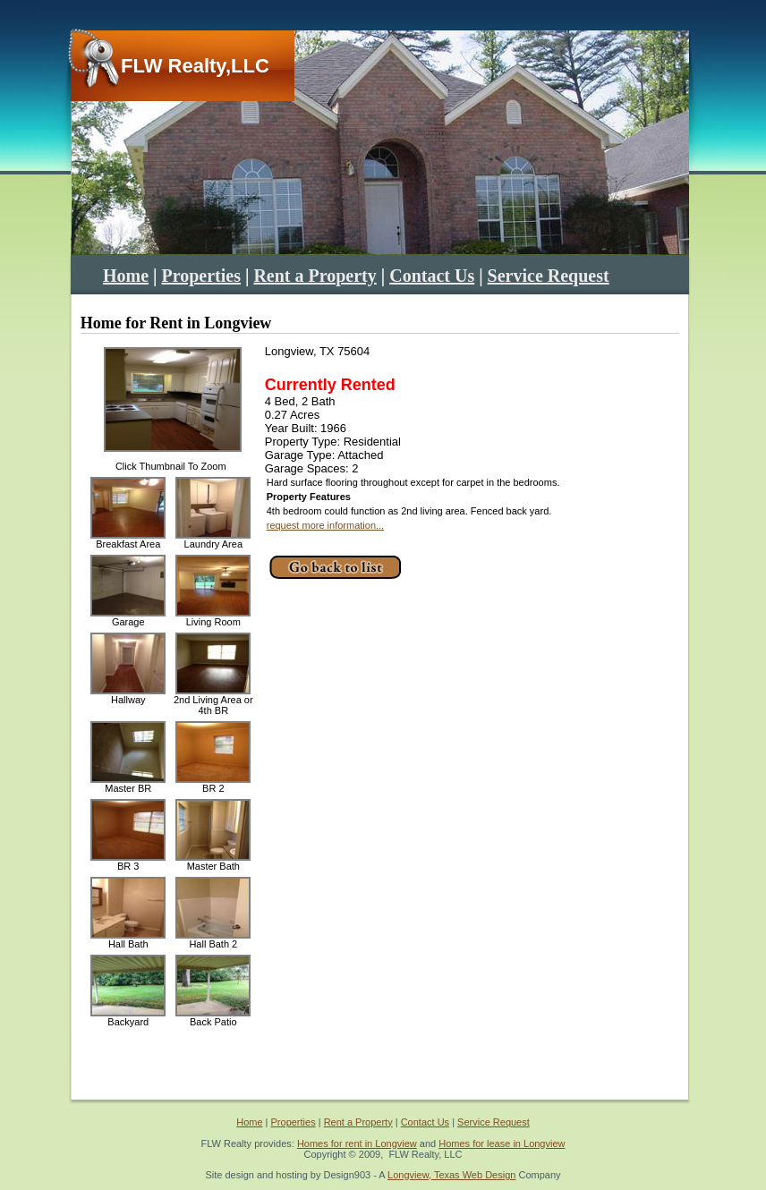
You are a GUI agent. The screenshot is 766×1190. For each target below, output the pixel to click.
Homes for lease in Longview (501, 1143)
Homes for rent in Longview (357, 1143)
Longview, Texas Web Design (451, 1174)
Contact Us (431, 275)
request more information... (325, 525)
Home (126, 275)
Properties (202, 275)
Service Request (548, 275)
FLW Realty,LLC (195, 66)
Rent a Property (314, 275)
